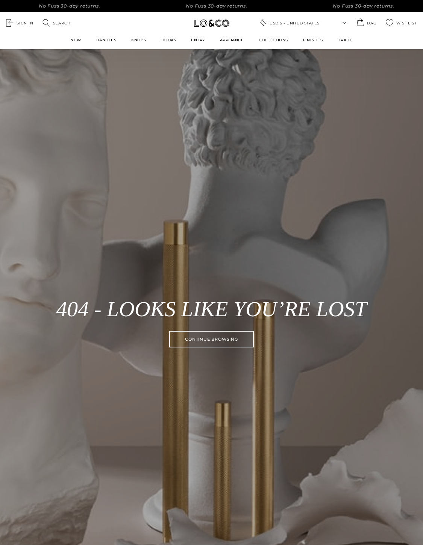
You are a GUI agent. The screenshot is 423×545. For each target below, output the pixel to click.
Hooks (168, 40)
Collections (273, 40)
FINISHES (313, 40)
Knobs (138, 40)
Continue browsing (211, 339)
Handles (106, 40)
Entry (198, 40)
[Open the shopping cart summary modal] (366, 22)
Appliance (232, 40)
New (75, 40)
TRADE (345, 40)
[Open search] (56, 23)
